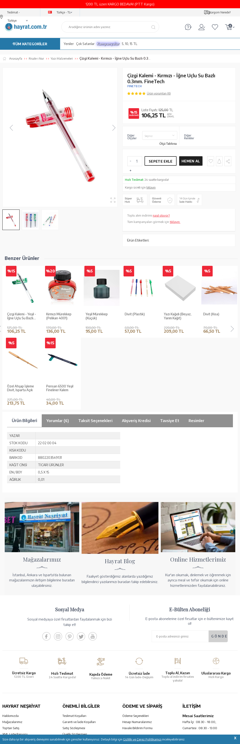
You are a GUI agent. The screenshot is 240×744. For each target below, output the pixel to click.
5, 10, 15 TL (129, 44)
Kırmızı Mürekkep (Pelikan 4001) (19, 316)
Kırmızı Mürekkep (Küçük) (215, 316)
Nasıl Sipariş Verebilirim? (139, 684)
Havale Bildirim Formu (137, 656)
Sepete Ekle (160, 161)
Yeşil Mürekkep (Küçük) (57, 316)
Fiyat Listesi (10, 680)
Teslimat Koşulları (74, 644)
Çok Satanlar (85, 44)
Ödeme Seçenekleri (135, 644)
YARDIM (135, 703)
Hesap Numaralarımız (137, 650)
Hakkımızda (10, 644)
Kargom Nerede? (220, 12)
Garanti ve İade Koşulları (79, 650)
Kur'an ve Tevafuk (14, 668)
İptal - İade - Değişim (136, 678)
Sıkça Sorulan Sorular (76, 680)
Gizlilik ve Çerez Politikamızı (142, 739)
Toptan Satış (10, 656)
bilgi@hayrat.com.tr (196, 678)
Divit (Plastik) (96, 314)
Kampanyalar (108, 44)
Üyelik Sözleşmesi (74, 662)
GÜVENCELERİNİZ (86, 703)
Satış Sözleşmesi (73, 656)
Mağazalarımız (12, 650)
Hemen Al (191, 161)
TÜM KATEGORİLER (30, 44)
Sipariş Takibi (131, 672)
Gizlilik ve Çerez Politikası (79, 668)
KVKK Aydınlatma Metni (78, 674)
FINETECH (134, 86)
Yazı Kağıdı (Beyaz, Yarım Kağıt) (138, 316)
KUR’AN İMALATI (23, 703)
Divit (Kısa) (172, 314)
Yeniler (69, 44)
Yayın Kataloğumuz (15, 674)
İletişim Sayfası (192, 684)
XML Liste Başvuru (15, 662)
